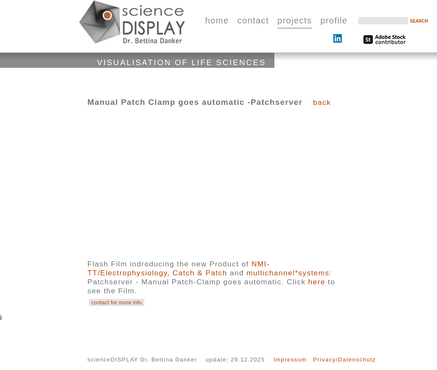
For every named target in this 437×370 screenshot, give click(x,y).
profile (334, 20)
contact (253, 20)
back (322, 102)
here (316, 282)
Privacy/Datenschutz (344, 359)
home (217, 20)
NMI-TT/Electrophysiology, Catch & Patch (178, 268)
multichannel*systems (288, 273)
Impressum (290, 359)
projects (294, 20)
